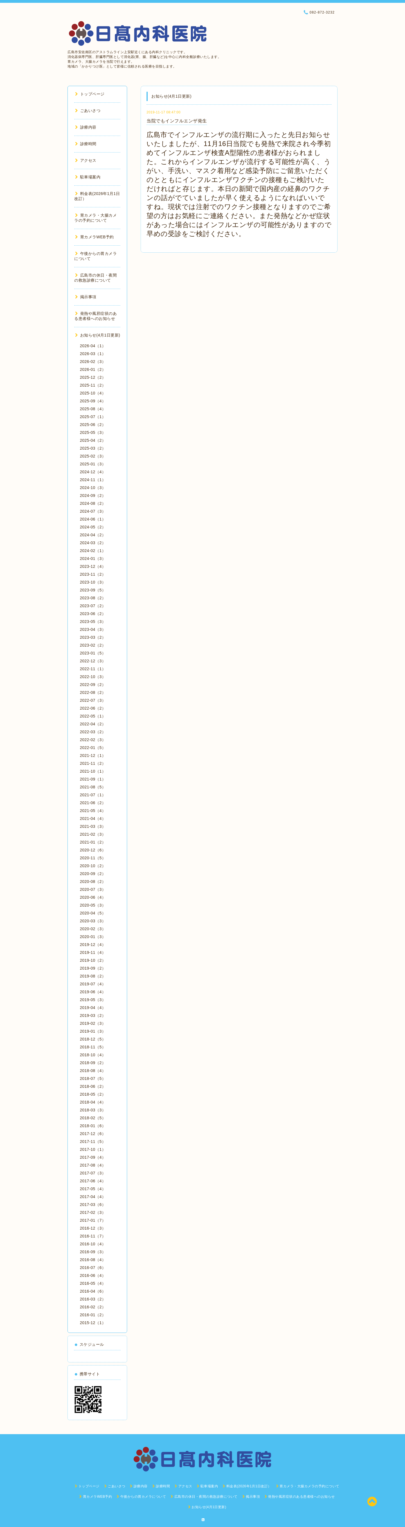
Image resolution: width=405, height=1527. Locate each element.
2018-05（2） (93, 1094)
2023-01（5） (93, 653)
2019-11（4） (93, 952)
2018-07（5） (93, 1078)
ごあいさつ (87, 110)
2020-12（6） (93, 850)
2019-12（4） (93, 944)
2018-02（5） (93, 1118)
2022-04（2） (93, 724)
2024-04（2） (93, 535)
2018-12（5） (93, 1039)
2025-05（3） (93, 432)
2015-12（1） (93, 1322)
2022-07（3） (93, 700)
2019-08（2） (93, 976)
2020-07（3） (93, 889)
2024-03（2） (93, 543)
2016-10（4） (93, 1244)
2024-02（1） (93, 550)
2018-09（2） (93, 1062)
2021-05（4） (93, 810)
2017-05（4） (93, 1189)
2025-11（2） (93, 385)
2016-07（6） (93, 1267)
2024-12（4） (93, 472)
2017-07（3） (93, 1173)
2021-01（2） (93, 842)
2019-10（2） (93, 960)
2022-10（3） (93, 676)
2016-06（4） (93, 1275)
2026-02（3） (93, 361)
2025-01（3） (93, 464)
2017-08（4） (93, 1165)
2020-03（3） (93, 921)
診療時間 (85, 144)
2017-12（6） (93, 1133)
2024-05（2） (93, 527)
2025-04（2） (93, 440)
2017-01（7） (93, 1220)
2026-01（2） (93, 369)
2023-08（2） (93, 598)
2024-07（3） (93, 511)
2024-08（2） (93, 503)
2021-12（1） (93, 755)
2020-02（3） (93, 929)
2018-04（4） (93, 1102)
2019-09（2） (93, 968)
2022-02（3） (93, 739)
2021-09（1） (93, 779)
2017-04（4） (93, 1196)
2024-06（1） (93, 519)
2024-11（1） (93, 479)
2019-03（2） (93, 1015)
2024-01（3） (93, 558)
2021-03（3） (93, 826)
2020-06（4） (93, 897)
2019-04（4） (93, 1007)
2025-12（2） (93, 377)
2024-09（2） (93, 495)
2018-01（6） (93, 1126)
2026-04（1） (93, 346)
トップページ (90, 94)
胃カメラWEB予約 (94, 237)
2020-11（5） (93, 858)
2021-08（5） (93, 787)
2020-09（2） (93, 873)
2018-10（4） (93, 1055)
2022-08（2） (93, 692)
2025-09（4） (93, 401)
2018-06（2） (93, 1086)
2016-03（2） (93, 1299)
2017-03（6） (93, 1204)
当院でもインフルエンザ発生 (177, 120)
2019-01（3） (93, 1031)
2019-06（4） (93, 992)
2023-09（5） (93, 590)
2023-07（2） (93, 606)
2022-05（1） (93, 716)
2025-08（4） (93, 409)
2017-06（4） (93, 1181)
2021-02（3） (93, 834)
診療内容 (85, 127)
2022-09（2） (93, 684)
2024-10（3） (93, 487)
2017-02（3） (93, 1212)
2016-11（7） (93, 1236)
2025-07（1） (93, 416)
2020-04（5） (93, 913)
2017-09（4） (93, 1157)
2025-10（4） (93, 393)
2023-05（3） (93, 621)
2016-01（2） (93, 1315)
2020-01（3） (93, 936)
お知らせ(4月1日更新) (97, 335)
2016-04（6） (93, 1291)
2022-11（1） (93, 669)
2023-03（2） (93, 637)
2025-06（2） (93, 424)
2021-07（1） (93, 795)
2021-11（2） (93, 763)
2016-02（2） (93, 1307)
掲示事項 (85, 297)
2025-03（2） (93, 448)
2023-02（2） (93, 645)
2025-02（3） (93, 456)
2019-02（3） (93, 1023)
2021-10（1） (93, 771)
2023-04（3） (93, 629)
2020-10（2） (93, 866)
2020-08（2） (93, 881)
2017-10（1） (93, 1149)
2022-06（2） (93, 708)
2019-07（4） (93, 984)
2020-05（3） (93, 905)
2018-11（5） (93, 1047)
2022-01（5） (93, 747)
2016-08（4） (93, 1259)
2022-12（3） (93, 661)
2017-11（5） (93, 1141)
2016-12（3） (93, 1228)
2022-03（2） (93, 732)
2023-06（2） (93, 613)
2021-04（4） (93, 818)
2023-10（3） (93, 582)
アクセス (85, 160)
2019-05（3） (93, 999)
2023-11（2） (93, 574)
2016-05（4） (93, 1283)
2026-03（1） (93, 353)
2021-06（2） (93, 803)
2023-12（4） (93, 566)
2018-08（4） (93, 1070)
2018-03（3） (93, 1110)
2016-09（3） (93, 1252)
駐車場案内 (87, 177)
